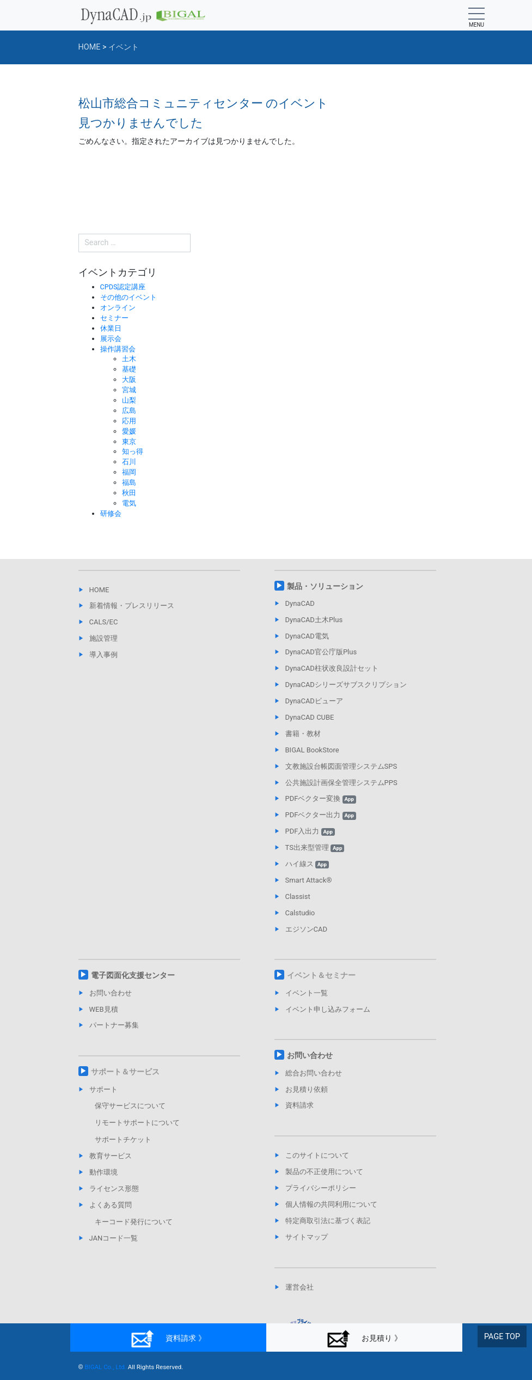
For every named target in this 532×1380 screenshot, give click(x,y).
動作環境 (103, 1172)
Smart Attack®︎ (308, 880)
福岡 (129, 472)
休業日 (110, 328)
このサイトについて (317, 1155)
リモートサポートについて (137, 1122)
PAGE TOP (502, 1336)
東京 (129, 441)
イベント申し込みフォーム (327, 1009)
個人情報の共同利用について (331, 1204)
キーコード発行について (134, 1222)
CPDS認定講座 (123, 287)
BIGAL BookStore (312, 750)
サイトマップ (306, 1237)
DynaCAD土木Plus (314, 620)
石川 (129, 462)
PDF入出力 (310, 831)
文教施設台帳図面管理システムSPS (341, 766)
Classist (297, 896)
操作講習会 (118, 349)
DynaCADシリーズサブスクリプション (346, 684)
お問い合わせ (110, 993)
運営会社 (299, 1287)
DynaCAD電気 (307, 636)
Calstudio (300, 913)
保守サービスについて (130, 1106)
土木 (129, 359)
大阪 (129, 379)
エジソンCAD (306, 929)
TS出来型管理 (315, 847)
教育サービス (110, 1156)
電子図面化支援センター (133, 975)
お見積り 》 (364, 1338)
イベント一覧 (306, 993)
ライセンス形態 (114, 1188)
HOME (99, 590)
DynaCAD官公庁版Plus (321, 652)
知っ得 (132, 451)
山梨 (129, 400)
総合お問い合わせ (313, 1073)
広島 (129, 410)
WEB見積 (103, 1009)
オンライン (118, 307)
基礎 (129, 369)
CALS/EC (103, 622)
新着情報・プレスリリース (131, 605)
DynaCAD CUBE (309, 717)
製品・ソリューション (325, 586)
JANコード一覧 (113, 1238)
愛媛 (129, 431)
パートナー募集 (114, 1025)
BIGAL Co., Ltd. (105, 1367)
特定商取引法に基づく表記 (327, 1221)
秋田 (129, 493)
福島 (129, 482)
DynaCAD (300, 603)
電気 (129, 503)
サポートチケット (123, 1139)
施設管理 (103, 638)
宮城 (129, 390)
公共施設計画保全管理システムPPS (341, 783)
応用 (129, 421)
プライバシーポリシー (320, 1188)
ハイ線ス (307, 864)
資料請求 (299, 1105)
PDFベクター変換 (320, 798)
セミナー (114, 318)
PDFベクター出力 (320, 815)
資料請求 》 (168, 1338)
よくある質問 (110, 1205)
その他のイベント (128, 297)
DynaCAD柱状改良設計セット (331, 668)
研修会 (110, 513)
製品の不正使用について (324, 1172)
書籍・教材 (303, 733)
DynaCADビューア (314, 701)
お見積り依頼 (306, 1089)
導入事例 (103, 655)
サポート (103, 1089)
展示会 (110, 339)
